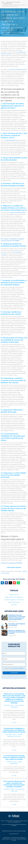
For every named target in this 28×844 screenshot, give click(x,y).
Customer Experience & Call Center (15, 32)
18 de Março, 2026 (11, 761)
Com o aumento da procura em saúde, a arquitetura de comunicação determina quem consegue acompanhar (14, 783)
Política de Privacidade (18, 668)
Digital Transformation (7, 34)
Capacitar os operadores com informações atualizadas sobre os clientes (16, 632)
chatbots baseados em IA (12, 140)
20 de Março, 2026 (10, 734)
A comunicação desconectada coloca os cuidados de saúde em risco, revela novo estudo (14, 757)
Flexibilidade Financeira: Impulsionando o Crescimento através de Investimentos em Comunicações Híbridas (16, 617)
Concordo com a (13, 668)
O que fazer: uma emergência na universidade (16, 624)
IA (23, 64)
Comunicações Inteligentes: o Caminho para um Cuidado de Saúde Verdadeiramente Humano (14, 730)
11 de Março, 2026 (9, 789)
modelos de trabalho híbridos (17, 212)
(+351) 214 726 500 (9, 820)
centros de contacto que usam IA (18, 69)
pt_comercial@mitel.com (15, 822)
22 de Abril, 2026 (8, 705)
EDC (18, 833)
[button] (2, 582)
